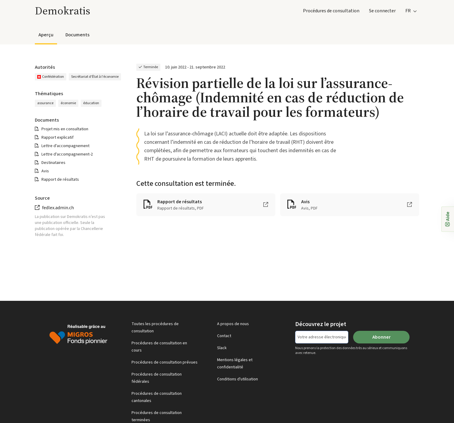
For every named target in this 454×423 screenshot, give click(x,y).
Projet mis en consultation (64, 129)
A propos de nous (233, 324)
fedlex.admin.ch (58, 207)
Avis (45, 171)
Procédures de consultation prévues (165, 362)
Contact (224, 336)
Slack (222, 348)
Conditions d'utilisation (237, 379)
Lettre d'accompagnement (65, 146)
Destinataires (53, 163)
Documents (77, 35)
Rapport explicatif (57, 137)
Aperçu (45, 35)
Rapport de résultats (60, 180)
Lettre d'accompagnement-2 (67, 154)
